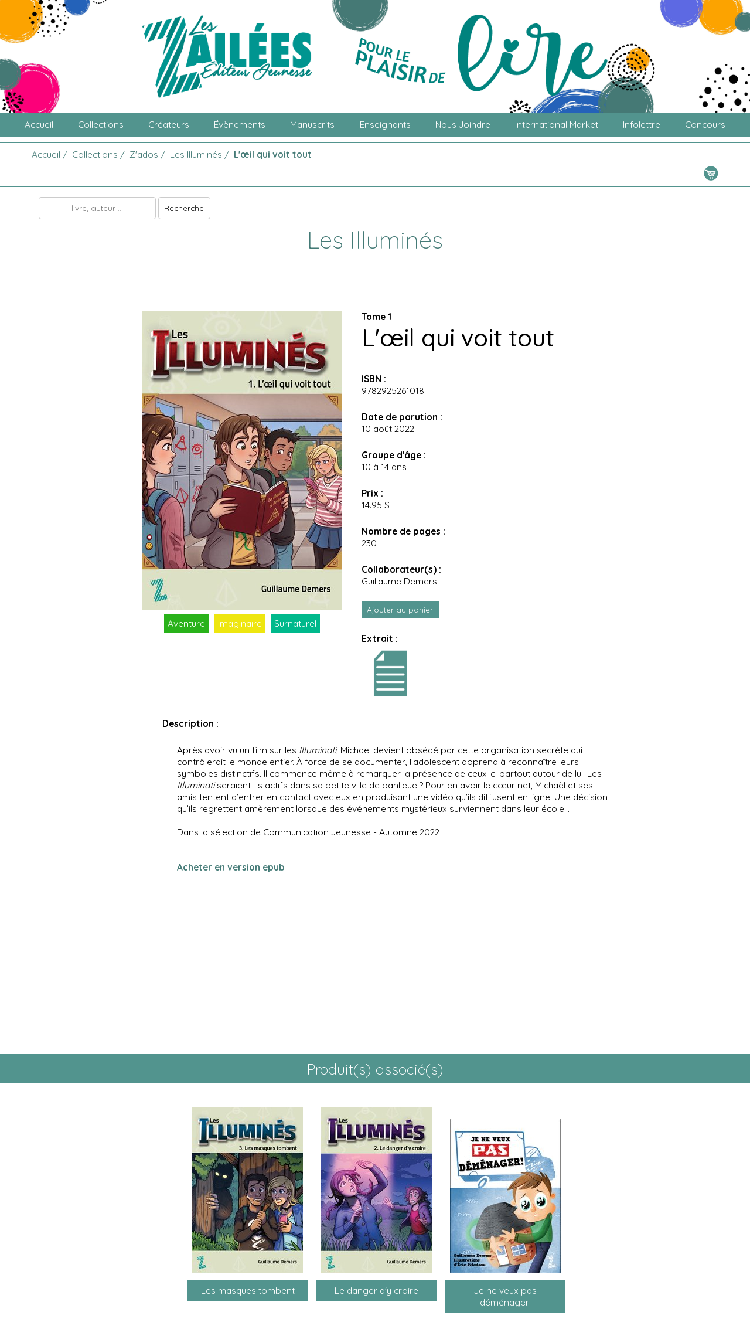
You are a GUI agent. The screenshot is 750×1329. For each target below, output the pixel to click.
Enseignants (385, 124)
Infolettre (641, 124)
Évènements (239, 124)
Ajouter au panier (400, 609)
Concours (705, 124)
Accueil (39, 124)
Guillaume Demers (399, 581)
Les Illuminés (196, 154)
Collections (101, 124)
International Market (556, 124)
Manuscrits (312, 124)
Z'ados (143, 154)
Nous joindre (462, 124)
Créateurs (168, 124)
